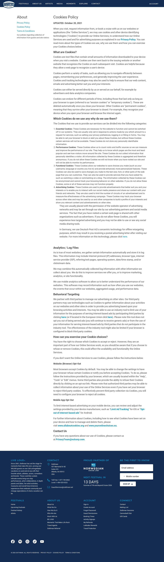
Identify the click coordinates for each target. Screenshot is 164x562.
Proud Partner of (96, 460)
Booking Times (89, 516)
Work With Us (52, 516)
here (125, 236)
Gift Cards (123, 516)
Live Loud (18, 460)
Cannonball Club (126, 513)
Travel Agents (52, 525)
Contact (95, 4)
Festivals (24, 4)
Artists (49, 4)
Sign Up (128, 484)
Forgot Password (90, 510)
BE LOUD (50, 519)
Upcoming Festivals (18, 507)
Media (60, 4)
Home (13, 504)
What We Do (51, 507)
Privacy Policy (23, 22)
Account (153, 4)
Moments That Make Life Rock (58, 522)
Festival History (16, 510)
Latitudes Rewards (90, 525)
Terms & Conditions (26, 31)
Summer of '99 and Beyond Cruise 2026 (98, 485)
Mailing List (124, 507)
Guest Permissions (90, 513)
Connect (126, 500)
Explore (83, 4)
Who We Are (51, 513)
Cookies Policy (23, 26)
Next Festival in (95, 477)
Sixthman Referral (53, 528)
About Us (37, 4)
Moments (71, 4)
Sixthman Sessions (127, 510)
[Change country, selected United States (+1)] (122, 476)
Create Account (89, 507)
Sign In (86, 504)
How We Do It (52, 510)
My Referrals (88, 522)
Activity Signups (89, 519)
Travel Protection (90, 528)
